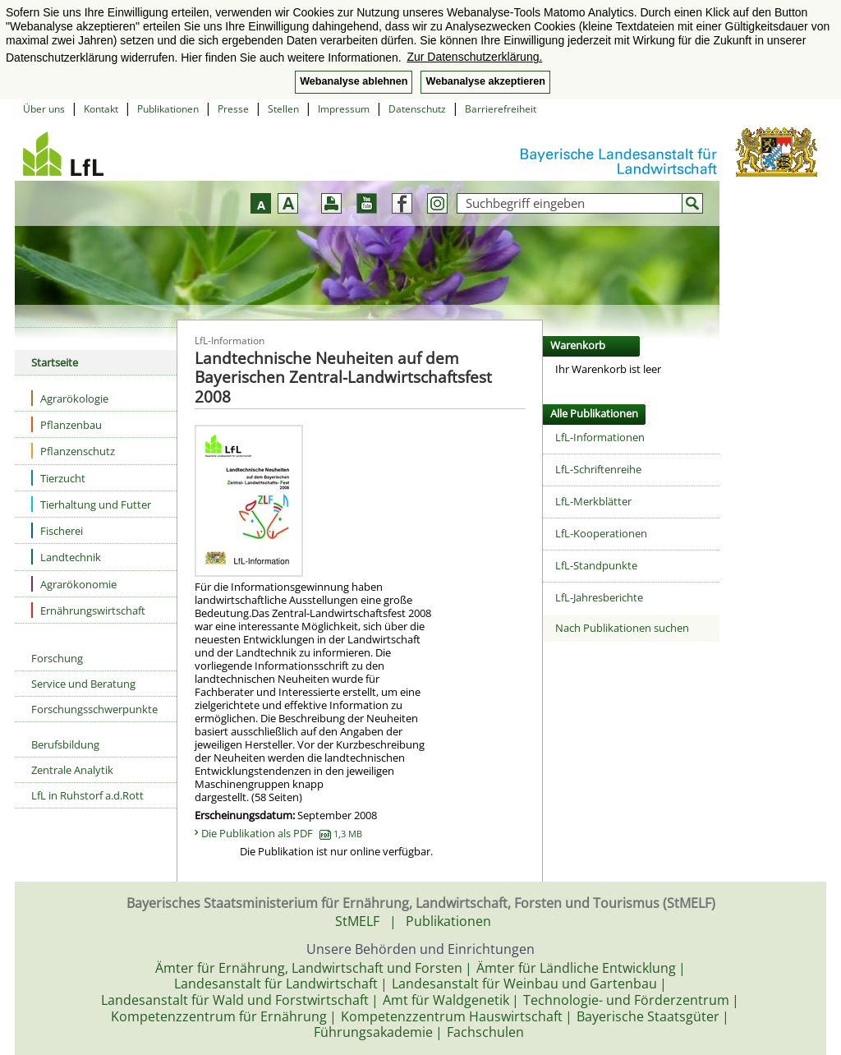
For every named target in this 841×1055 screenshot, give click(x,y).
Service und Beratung (83, 683)
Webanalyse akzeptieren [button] (485, 81)
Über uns (44, 109)
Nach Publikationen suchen (622, 627)
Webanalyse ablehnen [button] (353, 81)
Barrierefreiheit (500, 109)
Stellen (283, 109)
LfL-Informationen (600, 437)
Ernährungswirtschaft (88, 610)
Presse (233, 109)
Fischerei (57, 530)
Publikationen (168, 109)
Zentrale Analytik (72, 769)
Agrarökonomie (74, 584)
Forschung (57, 658)
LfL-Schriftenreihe (598, 469)
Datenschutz (417, 109)
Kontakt (101, 109)
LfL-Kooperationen (601, 533)
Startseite (54, 362)
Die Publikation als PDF (281, 833)
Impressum (344, 109)
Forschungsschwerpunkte (94, 709)
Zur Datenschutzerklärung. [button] (474, 56)
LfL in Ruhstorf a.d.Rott (87, 795)
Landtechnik (66, 556)
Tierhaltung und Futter (91, 504)
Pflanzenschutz (73, 450)
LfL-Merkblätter (593, 501)
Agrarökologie (69, 398)
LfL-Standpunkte (596, 565)
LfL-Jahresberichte (599, 597)
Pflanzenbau (66, 424)
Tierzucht (58, 478)
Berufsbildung (65, 744)
